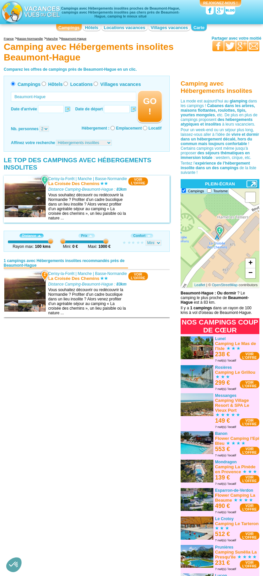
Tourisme (220, 191)
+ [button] (250, 263)
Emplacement (129, 128)
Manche (85, 178)
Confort (142, 236)
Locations (81, 84)
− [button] (250, 273)
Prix (86, 236)
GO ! (149, 106)
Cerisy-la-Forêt (61, 178)
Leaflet (199, 285)
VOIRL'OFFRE (138, 181)
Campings (69, 27)
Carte (199, 27)
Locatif (155, 128)
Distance (31, 236)
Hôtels (91, 27)
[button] (14, 565)
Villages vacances (169, 27)
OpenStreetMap (225, 285)
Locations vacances (124, 27)
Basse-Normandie (111, 178)
